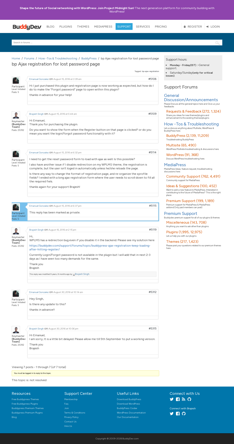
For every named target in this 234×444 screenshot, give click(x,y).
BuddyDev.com (131, 438)
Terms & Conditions (74, 412)
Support (124, 26)
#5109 (152, 113)
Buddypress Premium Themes (28, 408)
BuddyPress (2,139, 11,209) (187, 135)
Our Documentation (128, 417)
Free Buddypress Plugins (25, 403)
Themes (83, 26)
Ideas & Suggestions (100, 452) (191, 186)
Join (66, 408)
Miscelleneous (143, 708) (186, 222)
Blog (50, 26)
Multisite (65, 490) (181, 145)
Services (143, 26)
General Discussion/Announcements (191, 97)
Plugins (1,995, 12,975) (184, 232)
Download (129, 399)
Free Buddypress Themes (25, 399)
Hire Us (68, 426)
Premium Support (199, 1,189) (190, 201)
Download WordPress (128, 403)
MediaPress (103, 26)
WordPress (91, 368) (182, 155)
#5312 (152, 291)
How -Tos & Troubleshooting (191, 124)
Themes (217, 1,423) (182, 241)
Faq (66, 403)
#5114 (152, 152)
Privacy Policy (71, 417)
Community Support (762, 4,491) (193, 176)
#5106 (152, 78)
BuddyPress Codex (127, 408)
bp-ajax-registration (150, 71)
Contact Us (70, 421)
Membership (71, 399)
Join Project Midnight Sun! (77, 8)
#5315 (152, 328)
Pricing (161, 26)
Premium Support (180, 213)
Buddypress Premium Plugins (27, 412)
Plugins (65, 26)
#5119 (152, 229)
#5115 (152, 205)
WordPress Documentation (131, 412)
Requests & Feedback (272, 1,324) (193, 111)
